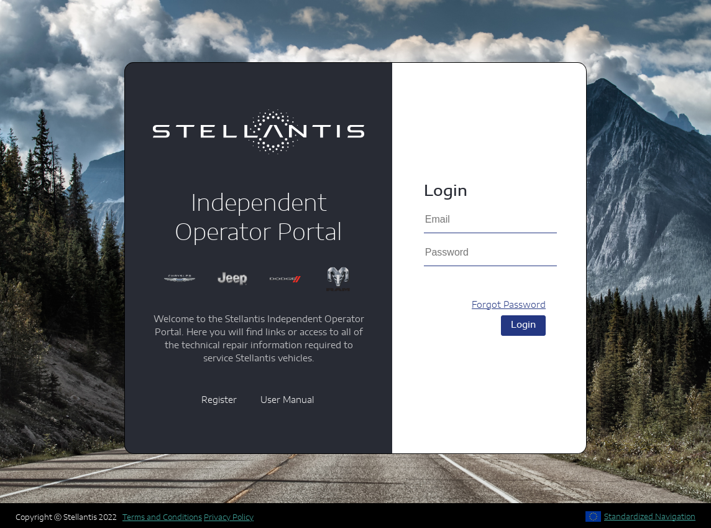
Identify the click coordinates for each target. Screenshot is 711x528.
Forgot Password (509, 305)
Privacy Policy (229, 517)
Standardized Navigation (649, 517)
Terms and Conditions (162, 517)
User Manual (287, 400)
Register (219, 400)
